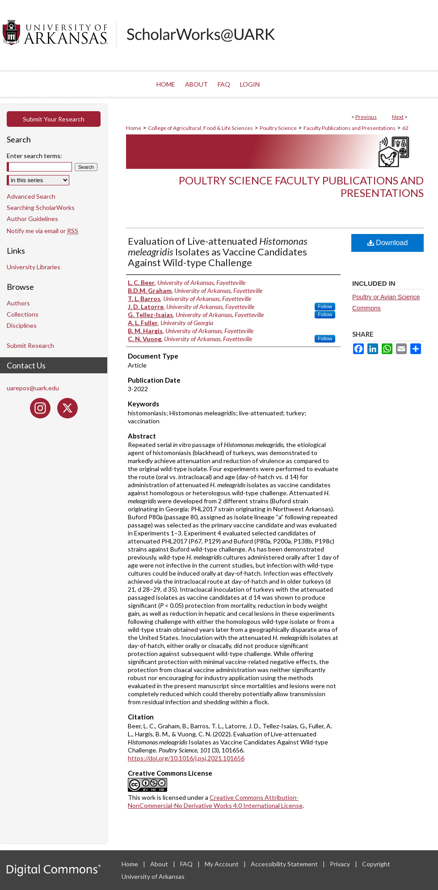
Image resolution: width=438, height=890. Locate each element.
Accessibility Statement (285, 864)
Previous (366, 116)
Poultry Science (278, 128)
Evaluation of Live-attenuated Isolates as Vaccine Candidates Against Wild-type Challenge (217, 251)
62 (405, 128)
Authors (18, 303)
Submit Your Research (53, 119)
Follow (325, 306)
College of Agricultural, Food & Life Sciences (200, 128)
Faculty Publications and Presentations (349, 128)
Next (398, 116)
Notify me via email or (42, 230)
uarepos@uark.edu (33, 388)
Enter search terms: (34, 155)
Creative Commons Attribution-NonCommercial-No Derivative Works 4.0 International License (215, 801)
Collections (22, 314)
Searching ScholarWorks (41, 207)
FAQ (187, 864)
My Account (222, 864)
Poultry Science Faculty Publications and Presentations (301, 187)
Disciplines (22, 325)
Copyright (376, 864)
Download (387, 243)
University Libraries (33, 267)
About (159, 864)
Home (133, 128)
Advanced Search (31, 196)
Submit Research (30, 345)
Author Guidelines (32, 218)
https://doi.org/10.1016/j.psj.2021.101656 (186, 758)
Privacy (340, 864)
